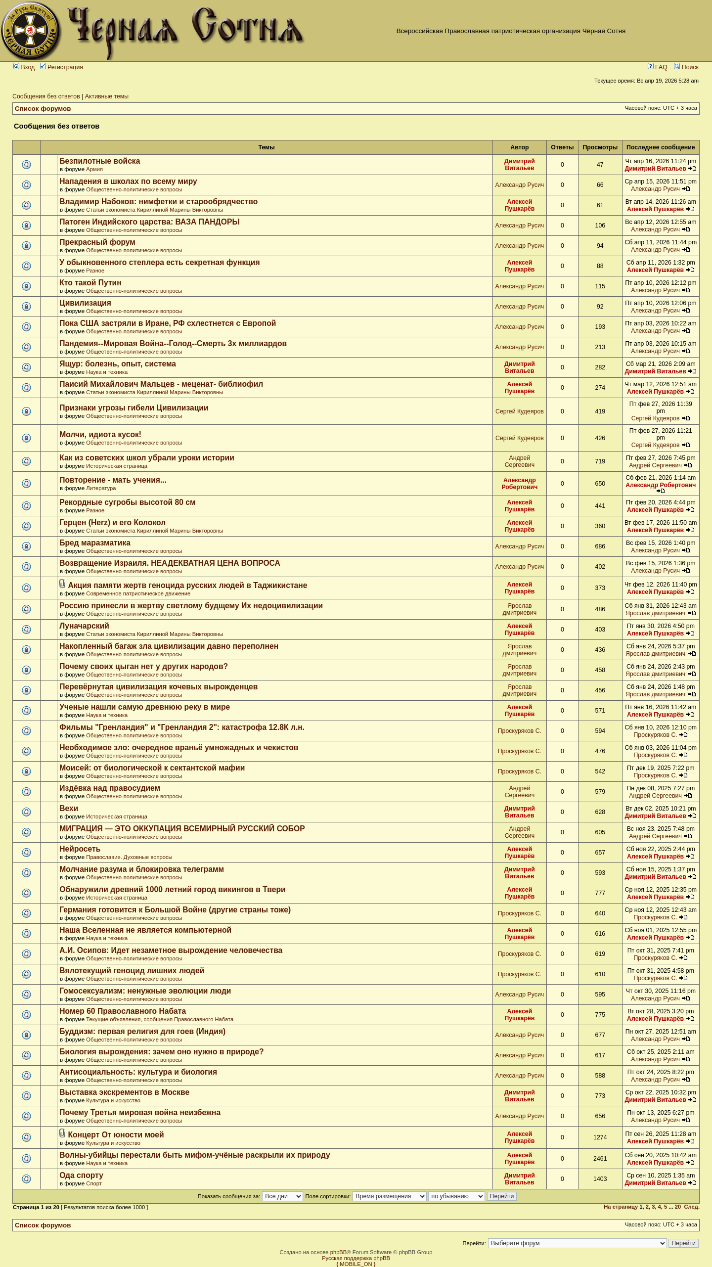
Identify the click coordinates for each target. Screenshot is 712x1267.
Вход (24, 67)
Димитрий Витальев (519, 165)
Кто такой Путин (90, 282)
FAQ (658, 67)
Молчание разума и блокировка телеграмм (141, 869)
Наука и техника (107, 372)
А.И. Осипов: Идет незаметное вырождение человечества (170, 950)
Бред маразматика (95, 543)
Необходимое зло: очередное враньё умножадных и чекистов (178, 747)
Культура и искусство (113, 1100)
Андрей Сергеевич (519, 461)
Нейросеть (79, 849)
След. (692, 1207)
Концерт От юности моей (116, 1135)
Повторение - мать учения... (113, 480)
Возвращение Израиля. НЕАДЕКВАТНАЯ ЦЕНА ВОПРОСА (169, 563)
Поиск (686, 67)
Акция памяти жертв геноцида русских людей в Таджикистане (187, 585)
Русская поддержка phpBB (356, 1258)
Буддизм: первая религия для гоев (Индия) (142, 1031)
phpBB (338, 1252)
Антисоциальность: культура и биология (138, 1072)
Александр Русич (519, 184)
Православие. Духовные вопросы (129, 857)
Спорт (93, 1183)
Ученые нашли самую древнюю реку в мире (144, 707)
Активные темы (107, 96)
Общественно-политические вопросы (134, 189)
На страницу (621, 1207)
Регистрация (61, 67)
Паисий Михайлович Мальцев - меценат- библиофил (161, 384)
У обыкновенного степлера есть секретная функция (159, 262)
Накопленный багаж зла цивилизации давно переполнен (168, 646)
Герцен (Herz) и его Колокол (112, 522)
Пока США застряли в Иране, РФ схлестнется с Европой (167, 323)
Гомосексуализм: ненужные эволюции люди (145, 991)
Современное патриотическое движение (138, 593)
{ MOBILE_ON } (356, 1264)
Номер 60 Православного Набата (122, 1011)
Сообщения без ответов (46, 96)
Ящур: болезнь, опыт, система (117, 364)
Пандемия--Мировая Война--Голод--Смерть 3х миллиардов (173, 343)
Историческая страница (116, 466)
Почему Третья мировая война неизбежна (140, 1112)
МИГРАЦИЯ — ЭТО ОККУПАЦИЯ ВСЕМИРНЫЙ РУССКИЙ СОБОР (182, 828)
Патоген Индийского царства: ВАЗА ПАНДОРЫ (149, 222)
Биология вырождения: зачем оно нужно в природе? (161, 1051)
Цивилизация (85, 303)
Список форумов (43, 108)
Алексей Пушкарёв (519, 205)
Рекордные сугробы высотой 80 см (127, 502)
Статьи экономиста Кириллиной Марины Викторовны (154, 210)
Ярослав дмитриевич (520, 609)
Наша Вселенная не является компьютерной (145, 930)
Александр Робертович (519, 484)
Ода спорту (81, 1175)
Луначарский (84, 626)
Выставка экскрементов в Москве (124, 1092)
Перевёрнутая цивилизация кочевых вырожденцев (158, 686)
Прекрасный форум (97, 242)
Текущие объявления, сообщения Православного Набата (159, 1019)
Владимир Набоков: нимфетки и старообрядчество (158, 201)
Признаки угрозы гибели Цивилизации (133, 408)
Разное (95, 270)
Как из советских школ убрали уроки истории (146, 457)
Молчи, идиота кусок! (100, 434)
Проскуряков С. (519, 730)
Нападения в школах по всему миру (128, 181)
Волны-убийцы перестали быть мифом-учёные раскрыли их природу (194, 1155)
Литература (101, 488)
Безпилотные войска (99, 161)
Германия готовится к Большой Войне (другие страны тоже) (175, 909)
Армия (94, 169)
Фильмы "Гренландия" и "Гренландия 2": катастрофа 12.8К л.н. (182, 727)
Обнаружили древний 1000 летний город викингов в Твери (172, 889)
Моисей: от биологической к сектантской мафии (152, 768)
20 (678, 1207)
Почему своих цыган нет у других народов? (143, 666)
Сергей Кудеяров (519, 411)
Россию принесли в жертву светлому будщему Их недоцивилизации (191, 605)
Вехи (68, 808)
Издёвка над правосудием (109, 788)
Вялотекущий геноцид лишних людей (131, 970)
